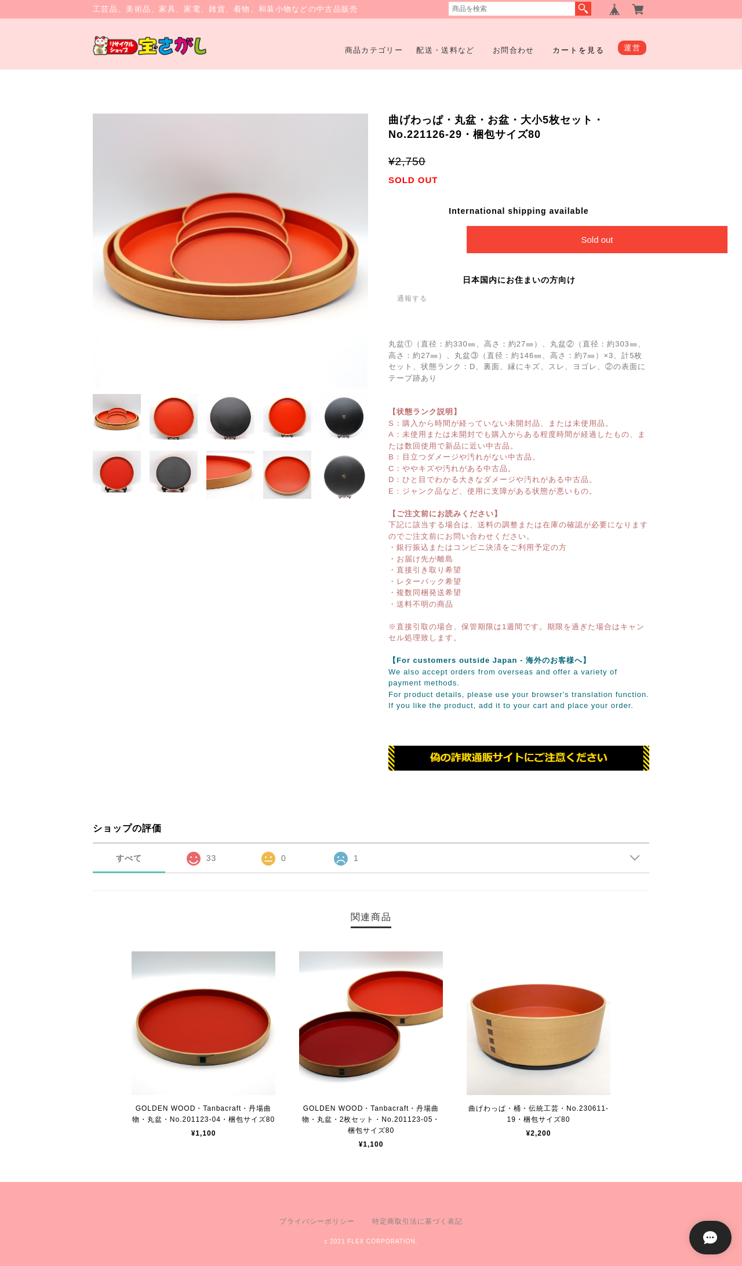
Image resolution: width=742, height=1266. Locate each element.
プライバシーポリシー (317, 1221)
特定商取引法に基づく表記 (417, 1221)
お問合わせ (513, 50)
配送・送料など (445, 50)
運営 (632, 47)
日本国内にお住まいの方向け (519, 279)
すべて (129, 858)
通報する (412, 298)
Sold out (597, 240)
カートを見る (578, 50)
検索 (583, 9)
